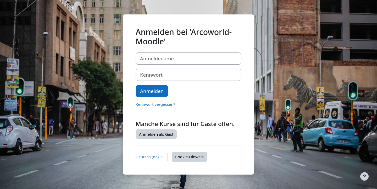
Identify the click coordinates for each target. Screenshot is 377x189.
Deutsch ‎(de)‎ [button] (148, 156)
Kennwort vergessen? (155, 104)
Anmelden (152, 91)
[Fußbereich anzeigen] (364, 176)
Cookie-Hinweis (189, 156)
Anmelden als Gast (156, 134)
